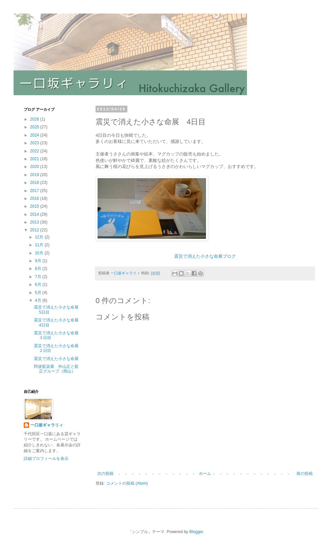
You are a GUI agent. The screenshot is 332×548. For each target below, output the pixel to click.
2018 (35, 182)
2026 (35, 119)
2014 (35, 214)
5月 (38, 292)
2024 (35, 135)
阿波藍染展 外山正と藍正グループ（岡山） (56, 369)
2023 (35, 143)
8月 (38, 268)
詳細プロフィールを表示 (46, 458)
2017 (35, 190)
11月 (40, 245)
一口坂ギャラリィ (46, 425)
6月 (38, 284)
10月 (40, 253)
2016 (35, 198)
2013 (35, 222)
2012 (35, 230)
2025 (35, 127)
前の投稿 (304, 473)
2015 (35, 206)
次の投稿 (105, 473)
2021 (35, 158)
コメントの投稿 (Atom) (127, 483)
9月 (38, 260)
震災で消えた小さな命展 (56, 358)
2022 (35, 151)
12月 (40, 237)
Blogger (196, 531)
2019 (35, 174)
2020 (35, 166)
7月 (38, 276)
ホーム (205, 473)
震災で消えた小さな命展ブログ (205, 256)
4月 (38, 300)
